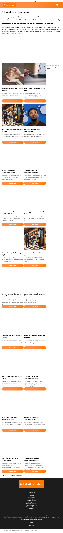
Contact (31, 525)
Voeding (31, 508)
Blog (34, 1)
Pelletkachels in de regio (31, 507)
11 (14, 475)
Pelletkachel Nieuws (31, 505)
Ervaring (31, 495)
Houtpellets (31, 497)
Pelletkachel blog (31, 502)
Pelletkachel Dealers (31, 504)
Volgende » (18, 475)
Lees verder (12, 101)
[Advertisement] (31, 49)
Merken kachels (31, 500)
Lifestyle (31, 499)
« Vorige (4, 475)
